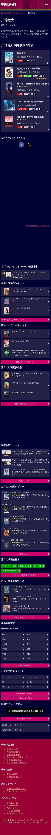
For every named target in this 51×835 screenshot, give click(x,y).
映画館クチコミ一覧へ (25, 693)
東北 (28, 644)
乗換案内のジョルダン (17, 820)
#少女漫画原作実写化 (10, 571)
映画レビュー (24, 554)
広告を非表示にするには (37, 225)
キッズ (29, 682)
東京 (4, 635)
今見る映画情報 (13, 811)
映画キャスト (19, 13)
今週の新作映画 (13, 752)
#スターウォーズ (8, 566)
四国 (28, 654)
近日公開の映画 (13, 754)
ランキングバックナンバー (18, 791)
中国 (4, 654)
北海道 (4, 644)
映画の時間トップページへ (12, 730)
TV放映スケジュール (15, 808)
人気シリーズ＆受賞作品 (17, 757)
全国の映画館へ (24, 665)
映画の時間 (6, 13)
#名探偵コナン (24, 566)
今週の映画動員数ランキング (13, 320)
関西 (4, 639)
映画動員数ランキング (16, 788)
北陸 (28, 649)
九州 (4, 659)
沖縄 (28, 659)
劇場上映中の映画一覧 (25, 362)
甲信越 (4, 649)
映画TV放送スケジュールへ (25, 617)
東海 (28, 639)
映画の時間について (25, 719)
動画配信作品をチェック (24, 404)
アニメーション (33, 677)
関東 (28, 635)
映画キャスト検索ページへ (12, 725)
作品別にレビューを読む (17, 762)
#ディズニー (38, 566)
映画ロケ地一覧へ (25, 698)
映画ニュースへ (24, 481)
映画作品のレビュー (15, 760)
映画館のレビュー (14, 777)
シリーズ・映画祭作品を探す (24, 575)
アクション (6, 677)
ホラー (29, 687)
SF (3, 682)
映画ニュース (12, 803)
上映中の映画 (12, 749)
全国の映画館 (12, 774)
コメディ (5, 687)
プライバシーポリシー (38, 820)
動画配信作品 (12, 805)
